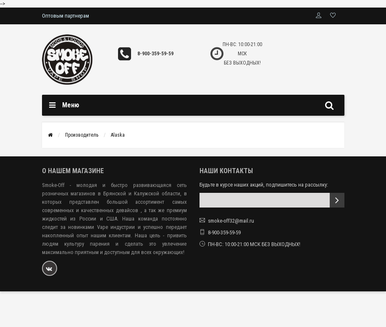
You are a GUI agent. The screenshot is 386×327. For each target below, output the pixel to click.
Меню (70, 105)
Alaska (118, 135)
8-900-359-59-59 (155, 54)
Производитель (81, 135)
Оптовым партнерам (65, 16)
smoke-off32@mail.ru (231, 221)
